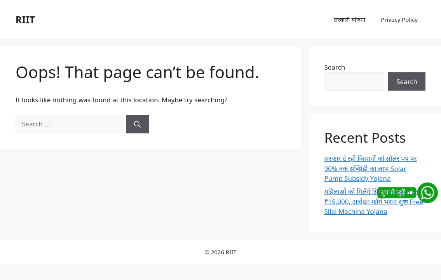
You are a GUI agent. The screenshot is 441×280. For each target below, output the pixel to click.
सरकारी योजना (350, 19)
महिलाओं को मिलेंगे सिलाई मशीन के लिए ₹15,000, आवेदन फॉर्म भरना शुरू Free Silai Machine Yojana (374, 201)
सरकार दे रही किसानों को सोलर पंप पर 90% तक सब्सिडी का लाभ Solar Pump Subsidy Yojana (370, 168)
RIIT (25, 19)
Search (334, 67)
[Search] (137, 124)
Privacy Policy (399, 19)
